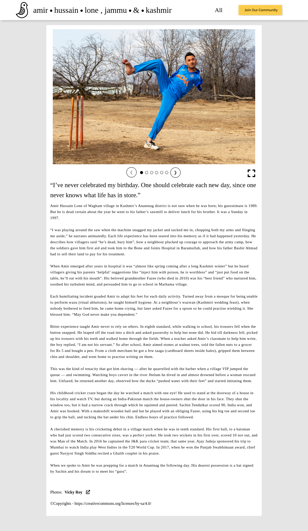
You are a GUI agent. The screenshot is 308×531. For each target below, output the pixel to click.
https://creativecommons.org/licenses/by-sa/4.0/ (112, 503)
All (219, 10)
